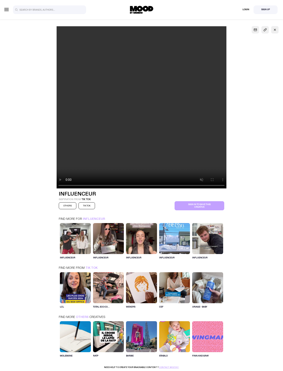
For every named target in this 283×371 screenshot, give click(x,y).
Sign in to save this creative (199, 206)
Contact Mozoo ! (169, 367)
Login (245, 9)
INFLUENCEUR (94, 219)
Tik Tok (91, 268)
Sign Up (265, 9)
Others (82, 317)
